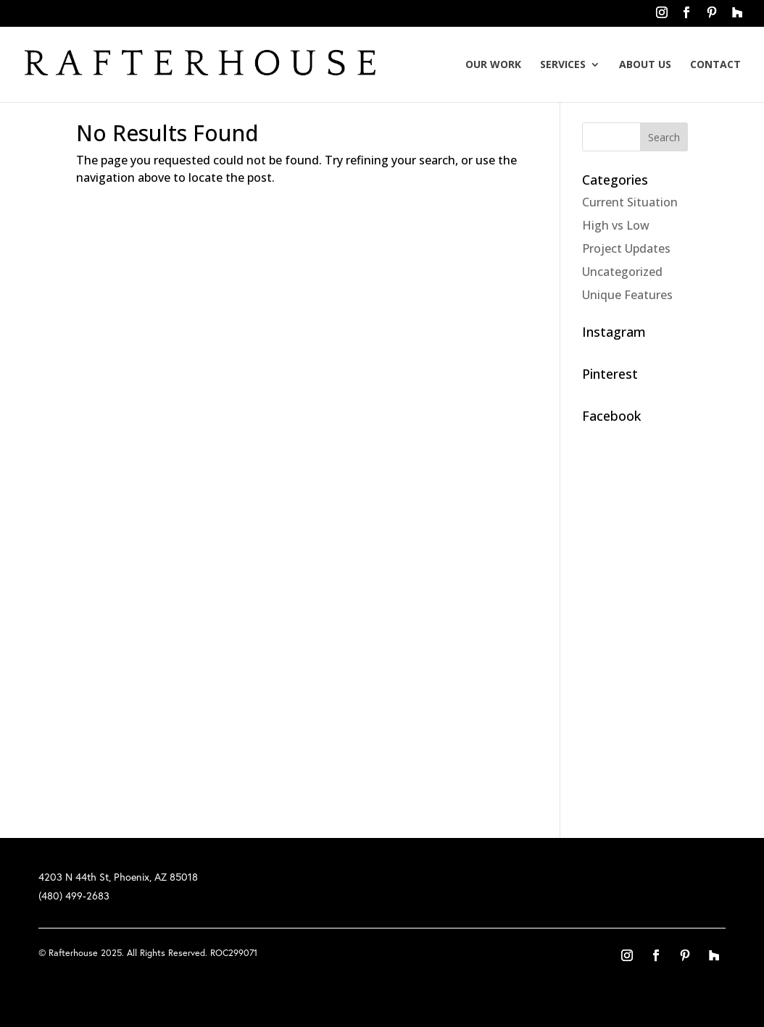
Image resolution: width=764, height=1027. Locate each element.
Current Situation (630, 202)
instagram (662, 17)
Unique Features (627, 295)
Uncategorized (622, 272)
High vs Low (615, 225)
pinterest (712, 17)
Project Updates (626, 248)
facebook (686, 17)
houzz (736, 17)
